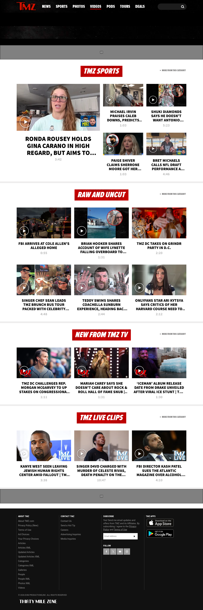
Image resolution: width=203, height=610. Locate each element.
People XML (24, 579)
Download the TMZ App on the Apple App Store (160, 523)
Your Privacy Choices (28, 539)
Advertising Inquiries (71, 534)
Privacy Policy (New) (28, 525)
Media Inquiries (68, 539)
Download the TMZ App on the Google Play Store (160, 534)
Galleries (22, 570)
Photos (75, 32)
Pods (126, 32)
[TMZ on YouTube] (120, 551)
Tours (149, 32)
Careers (64, 530)
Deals (173, 32)
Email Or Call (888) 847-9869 (52, 20)
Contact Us (66, 521)
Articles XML (24, 547)
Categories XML (26, 565)
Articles (22, 543)
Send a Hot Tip (68, 525)
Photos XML (24, 583)
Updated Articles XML (28, 556)
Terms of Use (24, 530)
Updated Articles (26, 552)
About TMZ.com (26, 521)
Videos (102, 32)
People (21, 574)
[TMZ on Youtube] (29, 6)
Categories (23, 561)
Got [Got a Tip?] (26, 19)
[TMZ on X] (24, 6)
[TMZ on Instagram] (35, 6)
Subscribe (134, 536)
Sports (48, 32)
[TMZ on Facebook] (19, 6)
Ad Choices (23, 534)
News (24, 32)
